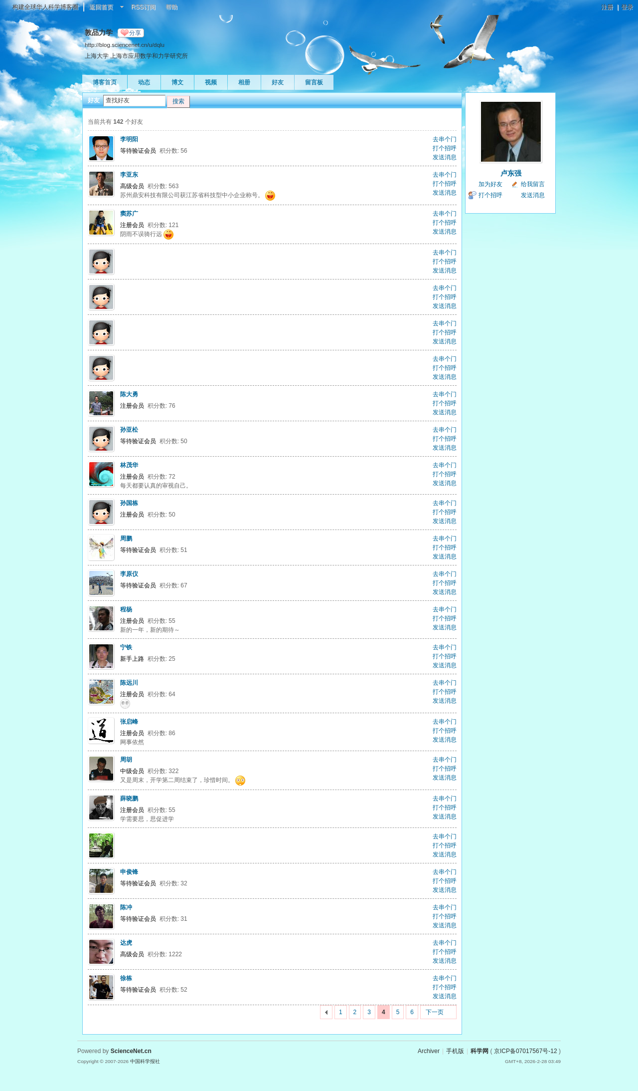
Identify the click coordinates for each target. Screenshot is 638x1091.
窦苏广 (129, 213)
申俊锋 (129, 871)
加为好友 (490, 184)
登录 (627, 6)
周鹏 (126, 538)
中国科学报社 (145, 1061)
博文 (177, 82)
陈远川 (129, 682)
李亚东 (129, 174)
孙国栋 (129, 503)
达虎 (126, 942)
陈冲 (126, 907)
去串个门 (445, 139)
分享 (135, 32)
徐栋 (126, 978)
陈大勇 (129, 394)
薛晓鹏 (129, 798)
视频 (211, 82)
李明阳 (129, 139)
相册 (244, 82)
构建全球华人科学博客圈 (45, 6)
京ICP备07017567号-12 (525, 1051)
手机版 (455, 1051)
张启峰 (129, 721)
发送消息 (445, 157)
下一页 (435, 1012)
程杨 (126, 609)
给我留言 (533, 184)
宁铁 (126, 647)
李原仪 (129, 573)
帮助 (171, 6)
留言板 (314, 82)
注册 (607, 6)
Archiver (429, 1051)
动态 (144, 82)
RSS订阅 (143, 6)
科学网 (479, 1051)
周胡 (126, 759)
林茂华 (129, 465)
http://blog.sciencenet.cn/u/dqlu (124, 44)
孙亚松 (129, 429)
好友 (278, 82)
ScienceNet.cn (131, 1051)
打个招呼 (445, 148)
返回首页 (101, 6)
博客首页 (105, 82)
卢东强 (510, 173)
